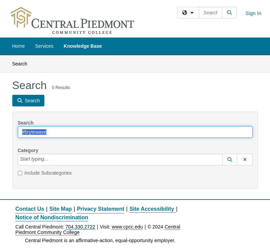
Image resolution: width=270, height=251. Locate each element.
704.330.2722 (80, 227)
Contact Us (29, 209)
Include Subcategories (45, 173)
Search (22, 63)
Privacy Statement (100, 209)
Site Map (60, 209)
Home (18, 46)
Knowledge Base (83, 46)
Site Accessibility (151, 209)
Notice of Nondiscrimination (51, 217)
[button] (230, 159)
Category (28, 150)
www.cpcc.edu (127, 227)
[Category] (52, 159)
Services (44, 46)
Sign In (253, 13)
